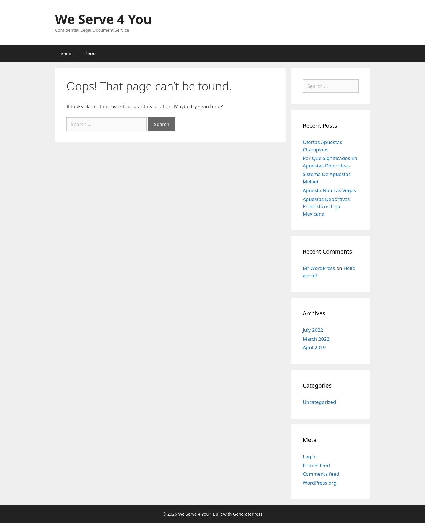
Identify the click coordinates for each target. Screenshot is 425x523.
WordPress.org (320, 482)
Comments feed (321, 474)
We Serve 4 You (103, 19)
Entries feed (316, 465)
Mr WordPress (319, 268)
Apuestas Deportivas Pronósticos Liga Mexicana (326, 206)
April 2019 (314, 347)
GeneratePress (247, 514)
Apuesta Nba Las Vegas (329, 190)
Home (90, 53)
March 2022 (316, 338)
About (67, 53)
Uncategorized (319, 402)
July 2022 (313, 330)
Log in (310, 456)
